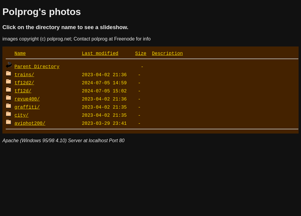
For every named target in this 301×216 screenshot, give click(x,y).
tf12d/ (22, 90)
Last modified (100, 53)
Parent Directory (36, 66)
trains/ (24, 74)
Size (140, 53)
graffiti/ (27, 107)
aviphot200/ (29, 123)
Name (19, 53)
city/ (21, 115)
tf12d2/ (24, 82)
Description (167, 53)
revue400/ (27, 98)
